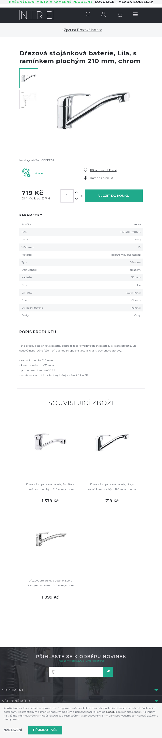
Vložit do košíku (113, 196)
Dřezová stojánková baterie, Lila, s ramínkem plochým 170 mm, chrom (112, 487)
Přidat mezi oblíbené (103, 170)
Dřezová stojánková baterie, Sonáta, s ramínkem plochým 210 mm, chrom (50, 487)
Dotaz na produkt (101, 178)
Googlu (111, 711)
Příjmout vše (45, 730)
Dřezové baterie (89, 30)
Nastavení (13, 730)
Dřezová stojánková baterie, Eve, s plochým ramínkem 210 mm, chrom (50, 583)
